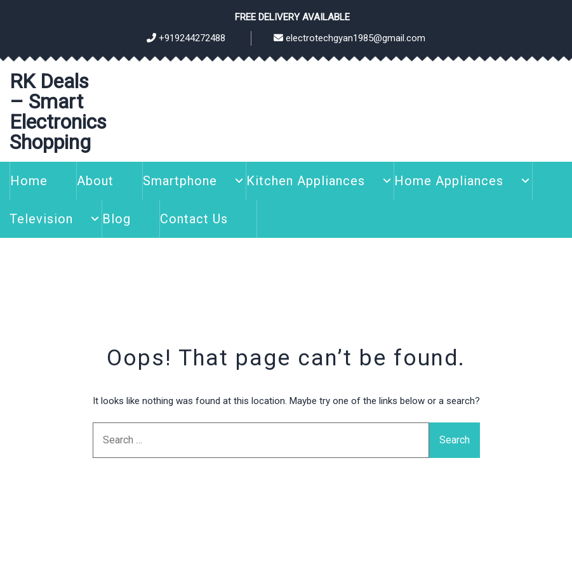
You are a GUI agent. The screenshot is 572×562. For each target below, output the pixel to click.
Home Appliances (448, 180)
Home (29, 180)
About (95, 180)
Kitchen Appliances (305, 180)
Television (41, 218)
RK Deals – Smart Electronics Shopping (58, 111)
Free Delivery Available (292, 17)
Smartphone (180, 180)
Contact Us (194, 218)
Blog (116, 218)
